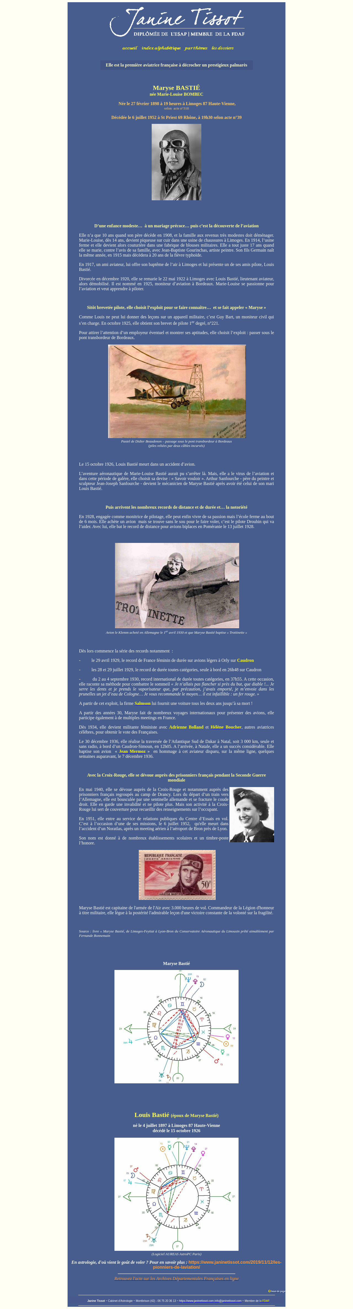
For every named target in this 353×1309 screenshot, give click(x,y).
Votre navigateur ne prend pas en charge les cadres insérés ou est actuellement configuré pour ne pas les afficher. (176, 29)
